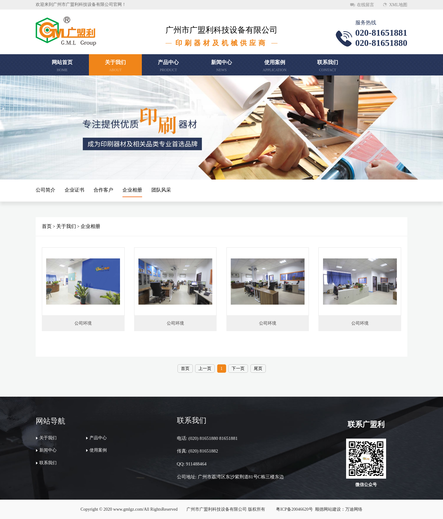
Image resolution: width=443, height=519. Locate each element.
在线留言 (365, 4)
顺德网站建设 (328, 509)
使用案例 (98, 450)
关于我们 (66, 226)
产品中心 (98, 438)
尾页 (258, 368)
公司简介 (45, 190)
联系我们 (48, 462)
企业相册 (132, 190)
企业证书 (74, 190)
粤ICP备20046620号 (294, 509)
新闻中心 (48, 450)
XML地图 (398, 4)
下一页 (238, 368)
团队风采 (161, 190)
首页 (47, 226)
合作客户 (103, 190)
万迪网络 (353, 509)
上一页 (204, 368)
